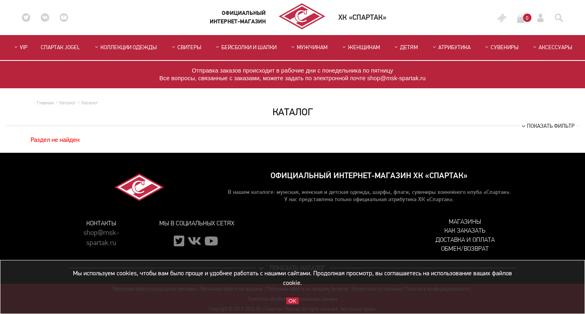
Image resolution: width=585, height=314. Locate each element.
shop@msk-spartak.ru (101, 236)
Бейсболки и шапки (245, 47)
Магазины (465, 221)
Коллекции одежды (125, 47)
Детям (405, 47)
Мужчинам (308, 47)
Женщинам (360, 47)
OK (292, 301)
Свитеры (186, 47)
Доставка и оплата (465, 239)
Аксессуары (552, 47)
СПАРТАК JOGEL (60, 47)
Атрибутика (450, 47)
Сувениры (501, 47)
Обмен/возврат (465, 248)
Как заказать (464, 230)
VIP (20, 47)
